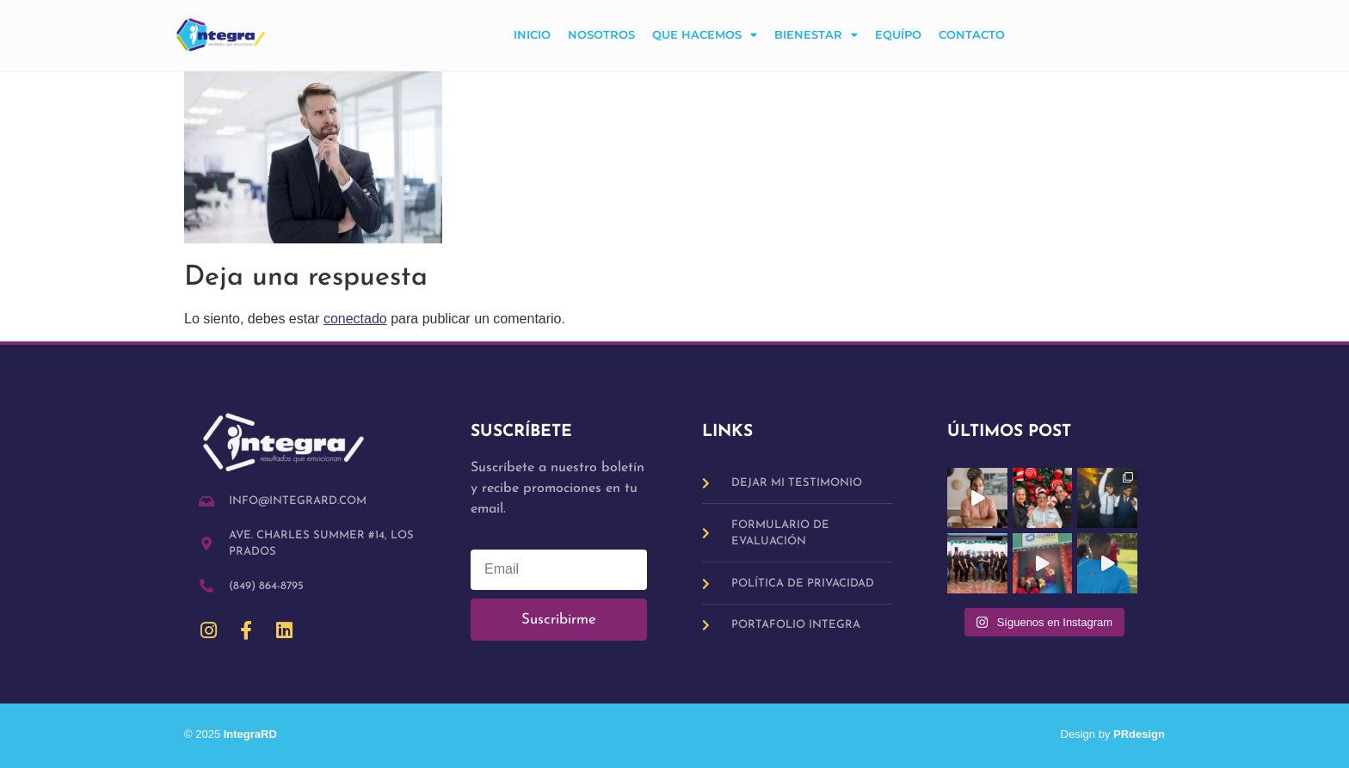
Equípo (898, 34)
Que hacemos (704, 36)
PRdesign (1139, 734)
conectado (355, 318)
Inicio (532, 34)
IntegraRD (257, 734)
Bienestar (816, 36)
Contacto (972, 34)
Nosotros (601, 34)
